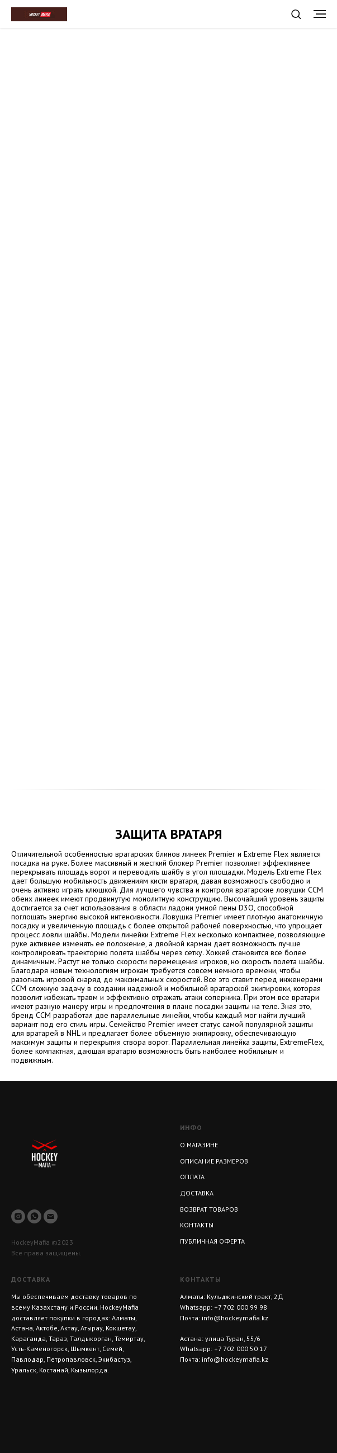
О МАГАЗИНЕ (199, 1145)
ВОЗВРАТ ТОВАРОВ (209, 1209)
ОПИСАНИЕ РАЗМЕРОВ (214, 1161)
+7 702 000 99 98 (240, 1307)
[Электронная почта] (51, 1216)
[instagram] (18, 1216)
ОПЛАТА (192, 1176)
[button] (296, 13)
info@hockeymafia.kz (235, 1318)
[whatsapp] (34, 1216)
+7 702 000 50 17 (240, 1348)
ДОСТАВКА (196, 1193)
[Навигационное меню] (320, 14)
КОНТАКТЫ (196, 1225)
